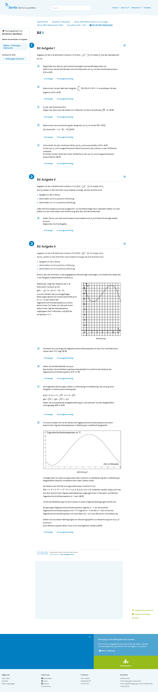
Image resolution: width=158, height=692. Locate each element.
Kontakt (5, 681)
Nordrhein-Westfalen (61, 22)
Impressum (124, 686)
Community (45, 686)
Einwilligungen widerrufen (130, 681)
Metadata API (86, 681)
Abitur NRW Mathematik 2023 (50, 25)
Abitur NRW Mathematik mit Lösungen (91, 22)
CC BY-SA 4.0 (54, 554)
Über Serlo (6, 678)
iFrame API (85, 684)
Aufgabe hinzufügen (141, 614)
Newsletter (46, 678)
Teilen (135, 618)
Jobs (44, 681)
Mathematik (42, 22)
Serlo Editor (85, 678)
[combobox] (71, 8)
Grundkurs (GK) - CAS (76, 25)
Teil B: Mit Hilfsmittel (101, 25)
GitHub (45, 684)
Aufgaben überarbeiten (142, 610)
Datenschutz (125, 678)
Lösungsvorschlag (65, 79)
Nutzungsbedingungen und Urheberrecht (136, 684)
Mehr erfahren (107, 651)
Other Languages (8, 684)
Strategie (48, 79)
